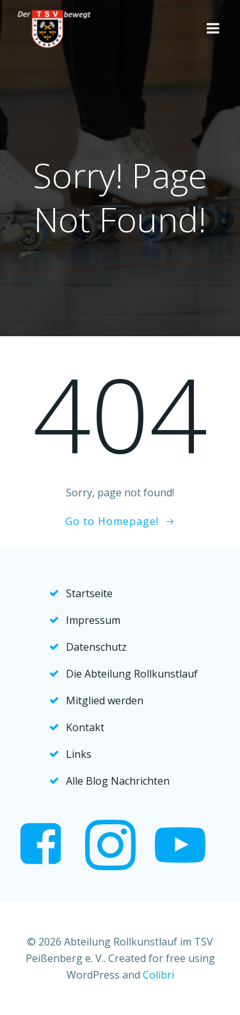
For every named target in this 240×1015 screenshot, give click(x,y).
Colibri (158, 975)
